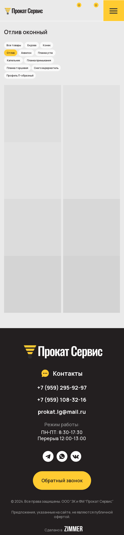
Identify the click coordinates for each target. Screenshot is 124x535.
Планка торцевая (17, 68)
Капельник (13, 60)
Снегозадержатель (46, 68)
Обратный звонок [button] (62, 480)
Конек (46, 45)
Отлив (11, 53)
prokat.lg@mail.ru (62, 411)
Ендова (31, 45)
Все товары (14, 45)
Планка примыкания (39, 60)
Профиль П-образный (20, 75)
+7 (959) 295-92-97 (62, 387)
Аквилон (26, 53)
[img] (23, 11)
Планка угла (45, 53)
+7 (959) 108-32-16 (61, 399)
